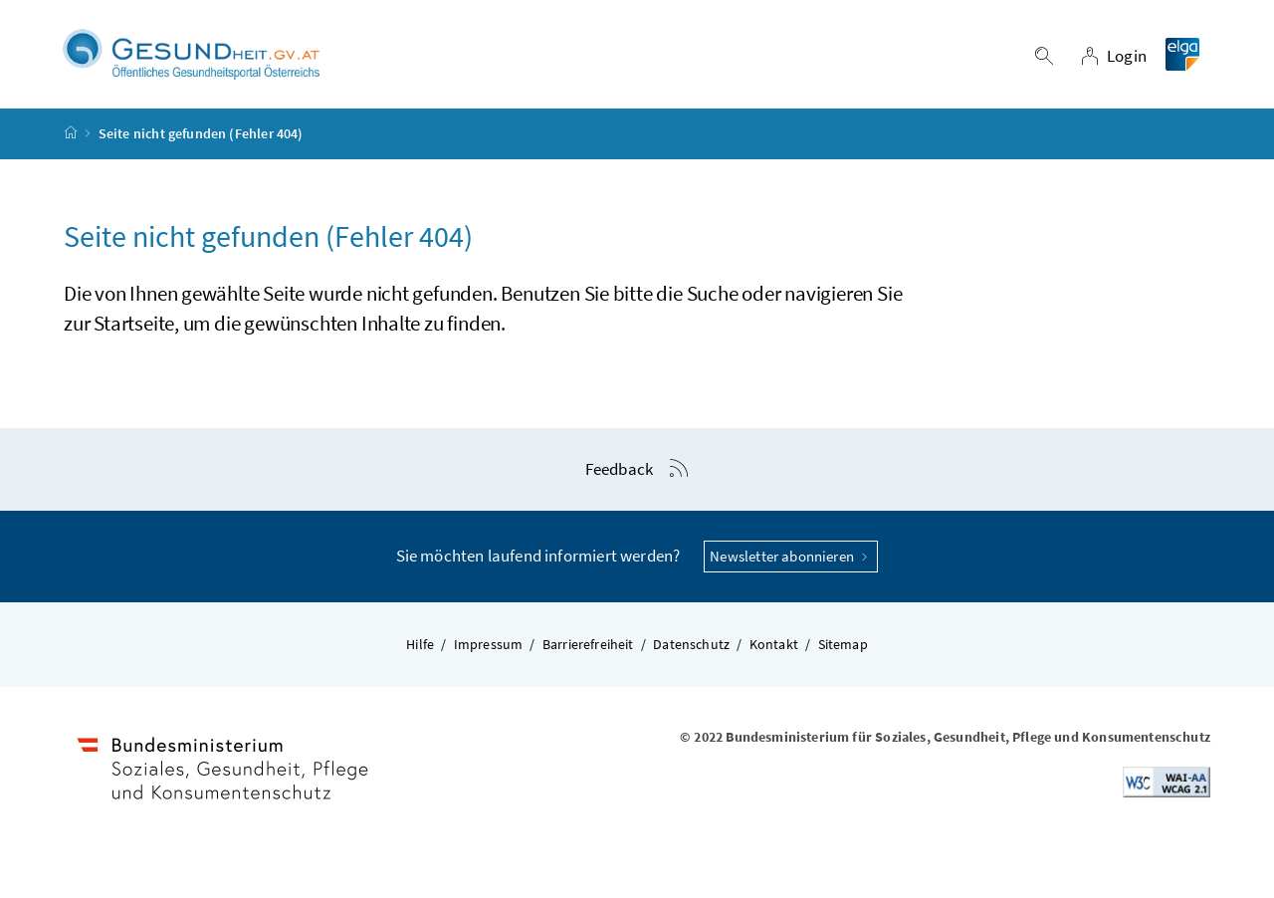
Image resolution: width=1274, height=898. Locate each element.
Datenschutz (691, 644)
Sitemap (843, 644)
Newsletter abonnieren (791, 556)
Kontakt (773, 644)
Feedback (619, 469)
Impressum (489, 644)
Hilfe (420, 644)
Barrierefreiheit (588, 644)
